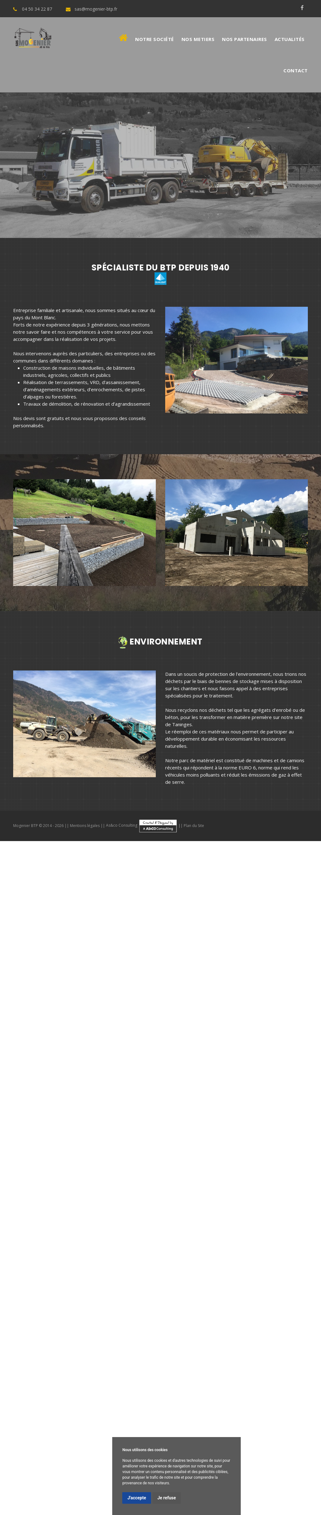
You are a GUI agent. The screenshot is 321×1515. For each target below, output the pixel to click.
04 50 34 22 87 (37, 9)
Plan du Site (194, 825)
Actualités (290, 39)
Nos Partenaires (244, 39)
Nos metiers (198, 39)
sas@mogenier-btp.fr (96, 9)
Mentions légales (85, 825)
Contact (295, 70)
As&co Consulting (141, 825)
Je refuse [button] (166, 1497)
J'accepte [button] (136, 1497)
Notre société (154, 39)
